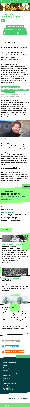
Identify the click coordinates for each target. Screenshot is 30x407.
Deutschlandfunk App (15, 26)
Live (7, 405)
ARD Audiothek (10, 30)
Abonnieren (21, 33)
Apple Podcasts (9, 33)
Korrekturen (6, 378)
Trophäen (6, 370)
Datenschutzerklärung (10, 373)
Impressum (6, 375)
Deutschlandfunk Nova (10, 362)
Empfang (6, 368)
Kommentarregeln (8, 381)
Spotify (21, 30)
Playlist (23, 405)
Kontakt (5, 365)
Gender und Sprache (9, 383)
